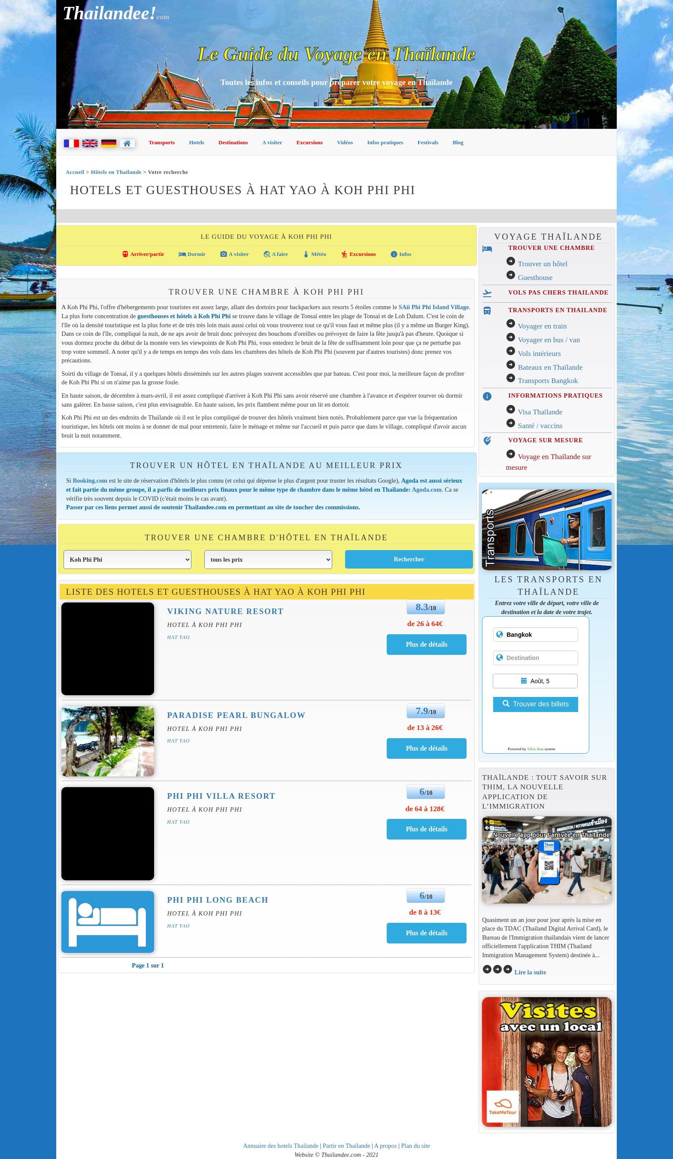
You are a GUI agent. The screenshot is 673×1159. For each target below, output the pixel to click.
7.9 (422, 710)
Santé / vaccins (540, 426)
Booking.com (90, 480)
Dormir (192, 254)
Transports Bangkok (548, 381)
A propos (385, 1145)
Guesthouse (535, 278)
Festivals (428, 142)
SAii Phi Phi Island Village (434, 307)
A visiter (272, 142)
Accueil (75, 172)
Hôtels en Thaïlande (116, 172)
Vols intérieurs (539, 354)
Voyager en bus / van (549, 340)
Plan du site (415, 1145)
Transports (162, 142)
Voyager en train (542, 326)
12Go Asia (535, 749)
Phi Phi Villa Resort (221, 795)
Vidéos (345, 142)
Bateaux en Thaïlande (550, 367)
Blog (457, 142)
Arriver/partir (142, 254)
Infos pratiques (385, 142)
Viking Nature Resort (225, 611)
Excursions (310, 142)
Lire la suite (530, 972)
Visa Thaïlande (540, 412)
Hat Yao (178, 637)
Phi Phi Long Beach (218, 899)
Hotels (196, 142)
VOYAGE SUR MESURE (545, 440)
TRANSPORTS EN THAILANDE (557, 310)
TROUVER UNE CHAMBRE (551, 247)
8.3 (422, 606)
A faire (275, 254)
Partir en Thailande (346, 1145)
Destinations (233, 142)
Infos (400, 254)
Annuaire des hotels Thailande (280, 1145)
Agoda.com (427, 489)
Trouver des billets (536, 704)
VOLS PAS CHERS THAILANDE (558, 292)
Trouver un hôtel (542, 264)
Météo (314, 254)
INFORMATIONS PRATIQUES (555, 395)
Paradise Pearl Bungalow (236, 715)
